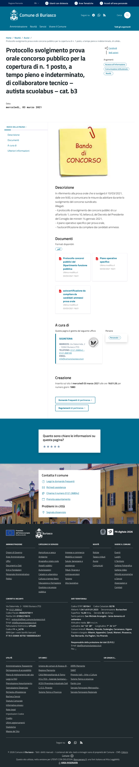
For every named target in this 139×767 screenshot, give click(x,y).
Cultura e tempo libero (49, 578)
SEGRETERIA (65, 338)
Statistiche (11, 727)
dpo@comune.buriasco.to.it (89, 645)
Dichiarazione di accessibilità (18, 670)
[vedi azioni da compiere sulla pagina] (111, 52)
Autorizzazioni (45, 569)
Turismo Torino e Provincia (50, 692)
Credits (9, 718)
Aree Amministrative (15, 556)
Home (8, 37)
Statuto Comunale (14, 700)
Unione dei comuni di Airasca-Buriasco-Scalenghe (61, 665)
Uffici (8, 561)
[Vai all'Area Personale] (114, 3)
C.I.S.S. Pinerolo (45, 687)
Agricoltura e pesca (47, 552)
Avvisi (26, 37)
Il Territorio (119, 561)
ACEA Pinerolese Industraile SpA (53, 683)
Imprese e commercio (74, 552)
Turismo (68, 578)
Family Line (76, 683)
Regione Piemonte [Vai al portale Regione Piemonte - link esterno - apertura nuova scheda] (15, 3)
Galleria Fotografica (123, 565)
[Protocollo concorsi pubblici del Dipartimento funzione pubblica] (60, 258)
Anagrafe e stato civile (49, 561)
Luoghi (118, 556)
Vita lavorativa (71, 583)
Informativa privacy (14, 705)
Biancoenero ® (80, 759)
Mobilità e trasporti (73, 556)
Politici (9, 578)
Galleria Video (121, 569)
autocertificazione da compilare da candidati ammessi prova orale (74, 296)
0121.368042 (15, 609)
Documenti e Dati (14, 565)
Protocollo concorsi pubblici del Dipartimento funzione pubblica (75, 263)
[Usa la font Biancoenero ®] (56, 3)
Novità (18, 37)
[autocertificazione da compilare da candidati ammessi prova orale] (60, 291)
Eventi (117, 552)
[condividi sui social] (111, 48)
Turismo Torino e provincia (82, 679)
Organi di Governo (14, 552)
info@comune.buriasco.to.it (71, 358)
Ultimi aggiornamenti (15, 722)
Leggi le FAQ (11, 679)
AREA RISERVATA (68, 762)
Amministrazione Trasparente (19, 665)
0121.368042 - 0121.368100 (72, 351)
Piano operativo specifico (108, 260)
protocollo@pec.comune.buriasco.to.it (28, 619)
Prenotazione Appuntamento (19, 683)
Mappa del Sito (12, 731)
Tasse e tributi (99, 556)
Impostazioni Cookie (15, 713)
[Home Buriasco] (33, 15)
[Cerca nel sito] (127, 15)
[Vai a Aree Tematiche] (84, 3)
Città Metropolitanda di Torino (52, 674)
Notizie (96, 552)
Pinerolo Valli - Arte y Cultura (84, 674)
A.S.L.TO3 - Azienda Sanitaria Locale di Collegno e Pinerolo (65, 679)
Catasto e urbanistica (48, 574)
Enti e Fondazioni (13, 569)
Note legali (11, 709)
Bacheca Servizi (13, 696)
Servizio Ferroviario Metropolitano (86, 687)
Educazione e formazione (50, 583)
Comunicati (98, 565)
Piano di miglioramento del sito (20, 674)
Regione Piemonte (47, 670)
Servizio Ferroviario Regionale (84, 692)
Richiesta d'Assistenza (16, 692)
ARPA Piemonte (78, 665)
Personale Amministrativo (17, 574)
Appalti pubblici (45, 565)
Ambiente (43, 556)
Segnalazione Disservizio (17, 687)
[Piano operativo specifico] (97, 258)
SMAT (73, 670)
